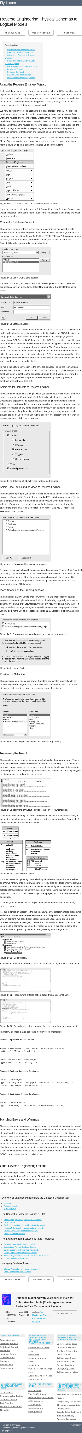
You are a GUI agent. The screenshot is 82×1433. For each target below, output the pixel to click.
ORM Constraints (10, 1222)
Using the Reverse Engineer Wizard (21, 50)
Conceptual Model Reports (14, 1233)
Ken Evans (43, 1315)
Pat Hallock (37, 1318)
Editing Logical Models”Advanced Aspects (20, 1252)
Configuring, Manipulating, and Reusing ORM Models (24, 1225)
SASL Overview (35, 1401)
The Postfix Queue (37, 1394)
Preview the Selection (15, 69)
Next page (69, 33)
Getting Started (10, 1208)
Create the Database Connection (20, 52)
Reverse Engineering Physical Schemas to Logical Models (26, 1255)
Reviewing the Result (15, 72)
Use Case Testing (8, 1399)
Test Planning (6, 1403)
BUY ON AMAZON (64, 1313)
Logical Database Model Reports (16, 1258)
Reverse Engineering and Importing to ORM (21, 1230)
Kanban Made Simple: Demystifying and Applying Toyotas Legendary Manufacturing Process (41, 1338)
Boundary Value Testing (11, 1396)
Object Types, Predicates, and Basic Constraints (23, 1219)
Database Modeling (11, 1206)
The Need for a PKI (66, 1361)
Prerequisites (34, 1390)
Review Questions (65, 1364)
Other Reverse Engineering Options (21, 78)
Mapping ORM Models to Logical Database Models (24, 1228)
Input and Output (8, 1354)
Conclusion (33, 1354)
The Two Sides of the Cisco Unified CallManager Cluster (67, 1353)
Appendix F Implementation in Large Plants (40, 1368)
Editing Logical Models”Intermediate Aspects (21, 1249)
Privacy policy (75, 1424)
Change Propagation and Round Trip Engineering (23, 1269)
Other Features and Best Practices (17, 1271)
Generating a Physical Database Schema (20, 1247)
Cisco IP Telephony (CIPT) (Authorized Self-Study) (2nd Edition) (69, 1337)
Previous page (12, 33)
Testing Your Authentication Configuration (35, 1407)
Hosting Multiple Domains (40, 1397)
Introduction (8, 1203)
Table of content (41, 33)
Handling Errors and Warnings (19, 75)
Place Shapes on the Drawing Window (22, 66)
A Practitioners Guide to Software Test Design (11, 1385)
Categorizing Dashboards (69, 1401)
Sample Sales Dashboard (69, 1412)
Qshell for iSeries (10, 1335)
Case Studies (6, 1392)
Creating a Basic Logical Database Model (20, 1244)
